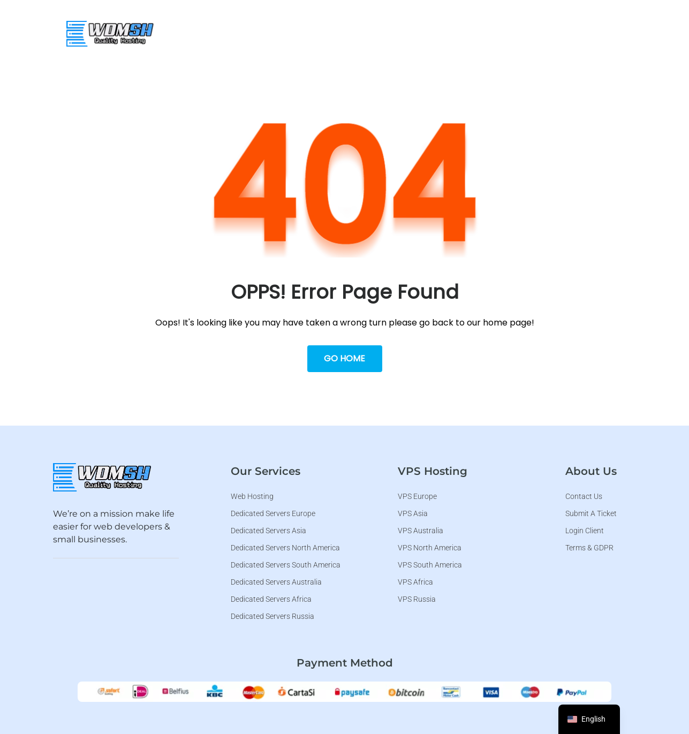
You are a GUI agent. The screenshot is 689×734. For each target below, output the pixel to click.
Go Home (344, 358)
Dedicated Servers (506, 32)
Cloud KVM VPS (345, 32)
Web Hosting (268, 32)
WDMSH (209, 32)
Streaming (423, 32)
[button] (345, 32)
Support (584, 32)
